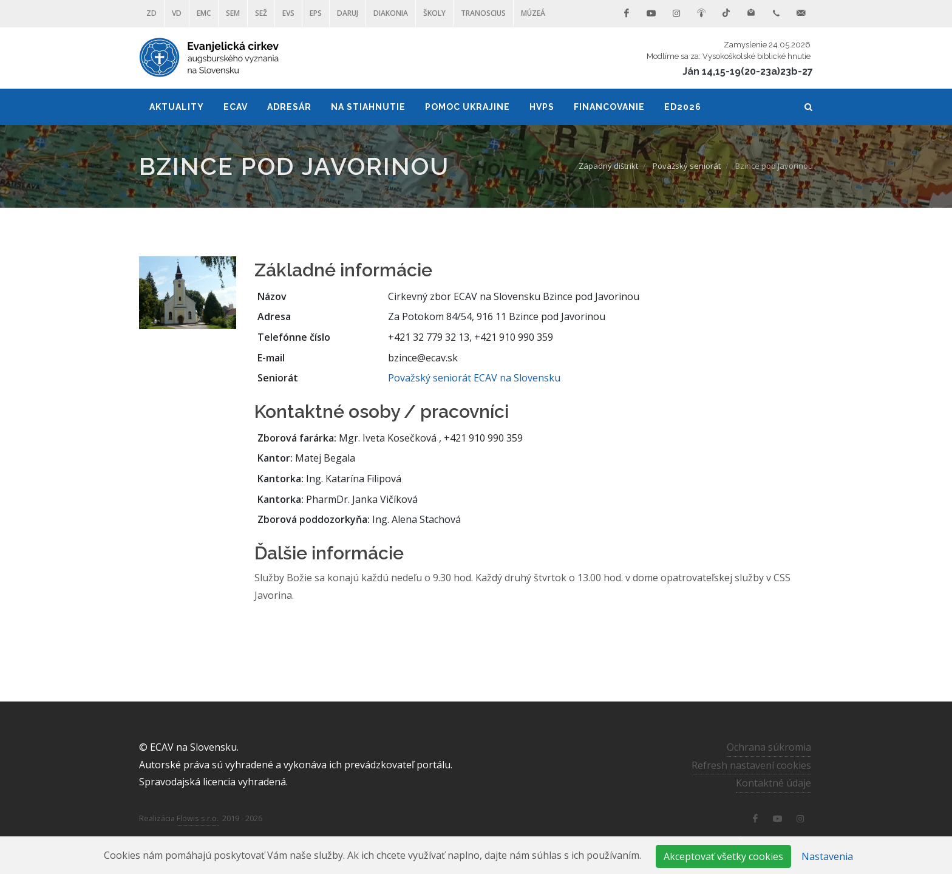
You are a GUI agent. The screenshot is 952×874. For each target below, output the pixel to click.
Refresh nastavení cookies (751, 764)
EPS (316, 13)
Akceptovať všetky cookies (723, 856)
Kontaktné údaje (773, 783)
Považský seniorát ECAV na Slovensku (474, 377)
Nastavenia (827, 856)
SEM (233, 13)
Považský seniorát (687, 165)
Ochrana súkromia (769, 747)
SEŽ (261, 13)
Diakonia (390, 13)
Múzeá (533, 13)
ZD (151, 13)
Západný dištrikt (608, 165)
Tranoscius (483, 13)
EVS (288, 13)
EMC (204, 13)
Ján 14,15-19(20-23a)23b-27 (747, 71)
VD (177, 13)
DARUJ (347, 13)
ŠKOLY (434, 13)
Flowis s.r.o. (198, 818)
